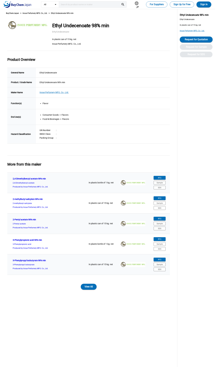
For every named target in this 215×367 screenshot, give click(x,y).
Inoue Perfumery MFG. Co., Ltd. (35, 13)
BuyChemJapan (12, 13)
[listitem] (88, 183)
